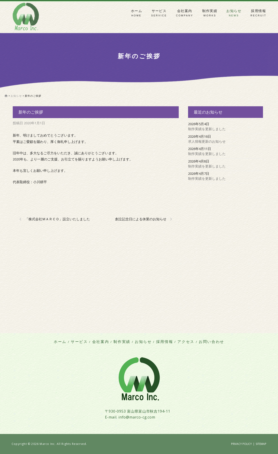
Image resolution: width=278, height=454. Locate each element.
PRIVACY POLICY (241, 444)
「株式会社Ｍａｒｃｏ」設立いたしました (57, 219)
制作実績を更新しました (207, 129)
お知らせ (233, 11)
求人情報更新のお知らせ (207, 141)
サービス (159, 11)
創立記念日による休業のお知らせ (140, 219)
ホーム (136, 11)
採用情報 (258, 11)
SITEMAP (261, 444)
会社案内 (184, 11)
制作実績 (209, 11)
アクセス (185, 341)
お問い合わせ (211, 341)
